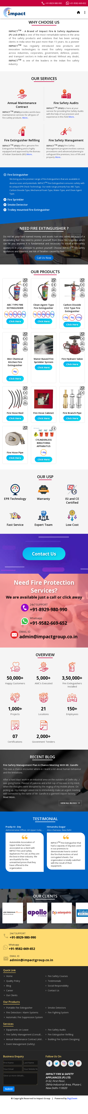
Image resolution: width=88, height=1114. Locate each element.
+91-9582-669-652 (76, 3)
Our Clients (10, 995)
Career (8, 990)
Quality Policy (11, 981)
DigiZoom (72, 1098)
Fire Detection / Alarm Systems (20, 1012)
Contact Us (44, 554)
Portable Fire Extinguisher (17, 1007)
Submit (9, 1089)
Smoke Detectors (55, 1007)
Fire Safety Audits (55, 1029)
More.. (25, 117)
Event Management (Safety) (19, 1044)
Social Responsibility (56, 985)
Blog (7, 985)
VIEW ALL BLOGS (70, 803)
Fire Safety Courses (56, 976)
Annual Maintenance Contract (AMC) (23, 1039)
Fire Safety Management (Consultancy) (23, 1034)
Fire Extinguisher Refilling (59, 1034)
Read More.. (9, 797)
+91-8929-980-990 (51, 3)
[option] (26, 850)
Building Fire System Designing (62, 1039)
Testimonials (53, 981)
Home (8, 976)
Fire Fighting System (57, 1012)
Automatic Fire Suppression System (23, 1017)
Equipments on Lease (15, 1029)
